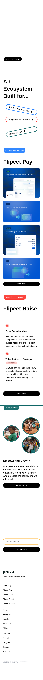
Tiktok (5, 628)
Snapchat (7, 652)
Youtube (6, 619)
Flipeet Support (9, 604)
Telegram (6, 642)
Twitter (5, 610)
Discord (6, 647)
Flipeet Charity (9, 599)
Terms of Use (6, 662)
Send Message (21, 549)
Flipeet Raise (8, 595)
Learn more (21, 284)
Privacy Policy (15, 662)
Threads (6, 638)
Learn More (21, 485)
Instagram (7, 614)
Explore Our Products (12, 59)
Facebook (7, 624)
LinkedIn (6, 633)
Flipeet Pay (7, 590)
